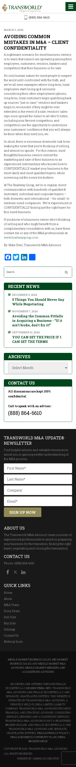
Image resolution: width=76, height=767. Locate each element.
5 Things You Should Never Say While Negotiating (38, 301)
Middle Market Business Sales (29, 659)
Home (8, 593)
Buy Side (10, 623)
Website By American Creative (38, 758)
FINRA (41, 688)
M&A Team (11, 605)
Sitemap (9, 629)
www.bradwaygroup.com (21, 237)
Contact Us (11, 635)
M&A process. (18, 459)
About (8, 599)
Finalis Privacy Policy (53, 733)
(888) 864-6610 (39, 17)
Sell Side (10, 617)
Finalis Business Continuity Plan (33, 737)
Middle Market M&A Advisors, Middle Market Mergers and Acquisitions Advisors (38, 668)
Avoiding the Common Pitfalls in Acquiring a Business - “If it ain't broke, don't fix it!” (37, 320)
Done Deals (12, 611)
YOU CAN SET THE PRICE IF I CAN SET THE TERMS (36, 339)
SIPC (48, 688)
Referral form (13, 642)
